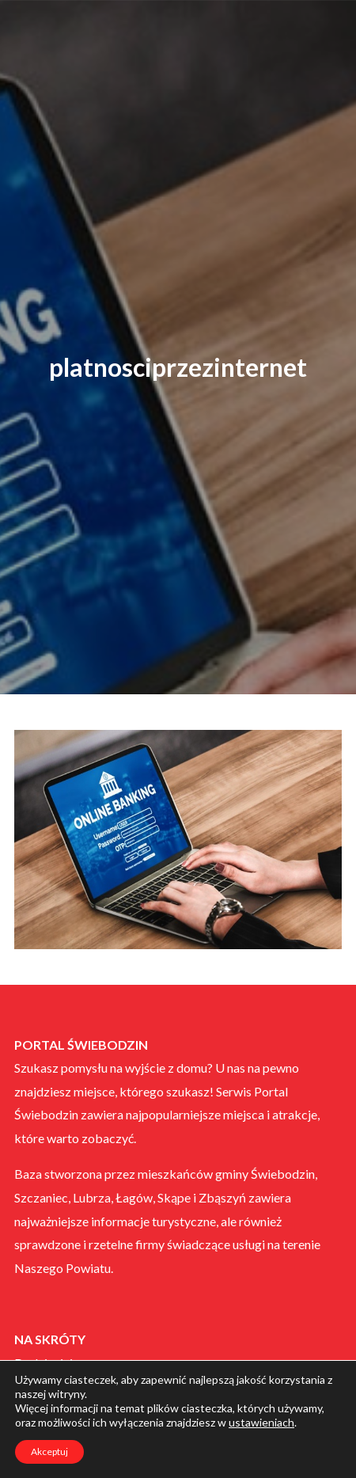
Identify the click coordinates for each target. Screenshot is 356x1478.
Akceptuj (49, 1451)
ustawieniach (261, 1422)
